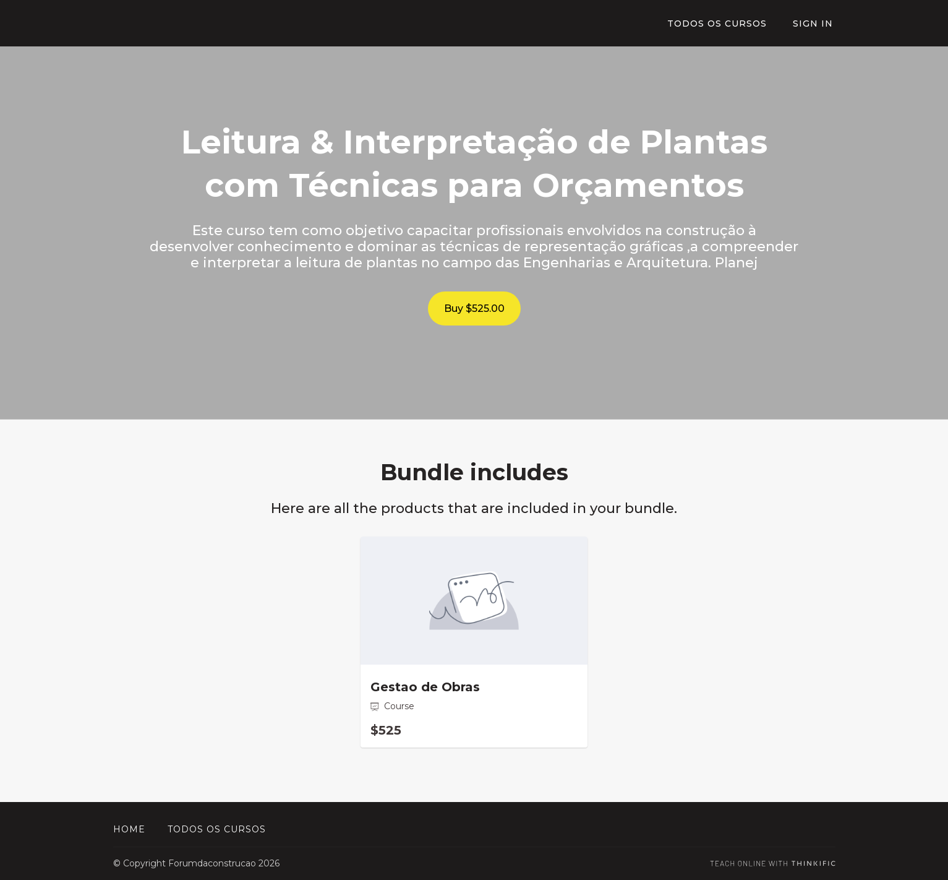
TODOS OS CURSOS (723, 23)
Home (129, 829)
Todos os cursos (217, 829)
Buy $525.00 (474, 308)
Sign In (815, 23)
